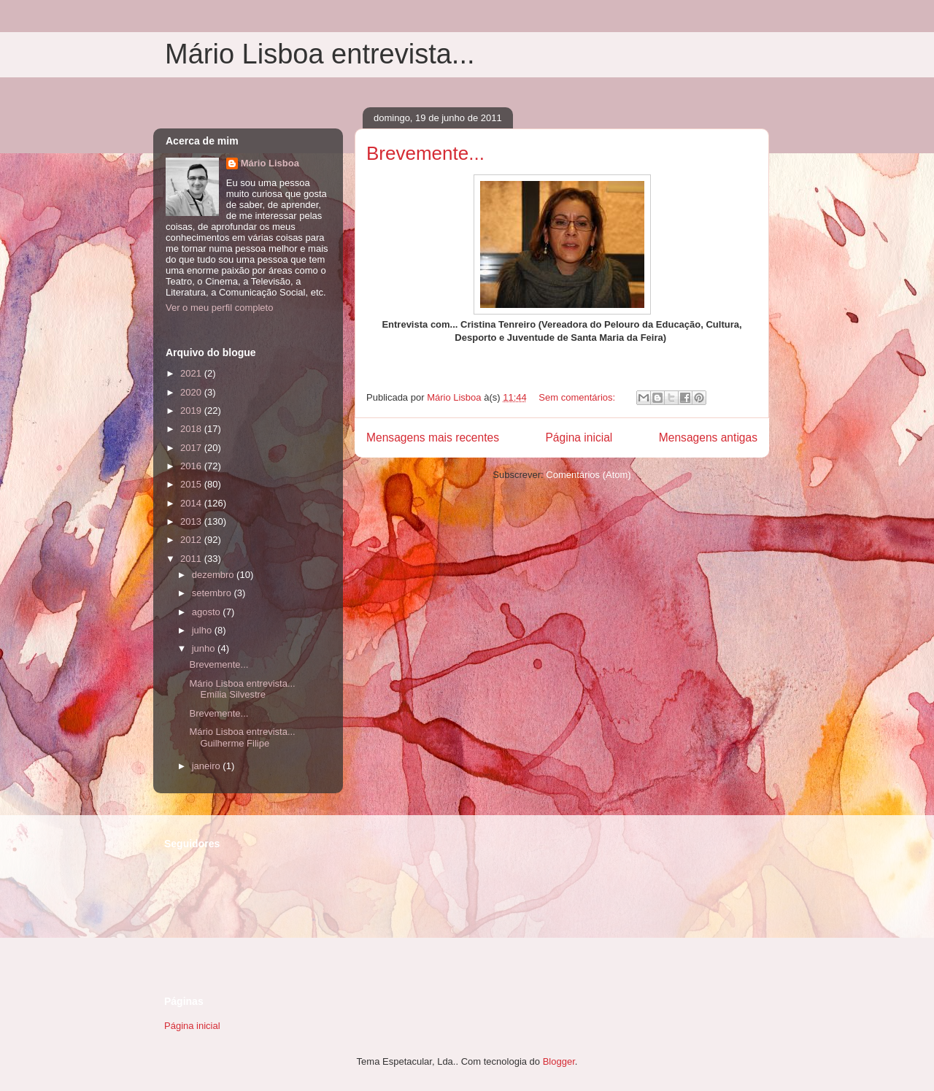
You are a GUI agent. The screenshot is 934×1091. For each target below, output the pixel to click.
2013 (192, 521)
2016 (192, 465)
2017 (192, 447)
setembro (213, 592)
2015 (192, 484)
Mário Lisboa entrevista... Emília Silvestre (242, 689)
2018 (192, 428)
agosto (207, 611)
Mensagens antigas (708, 437)
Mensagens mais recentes (432, 437)
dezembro (214, 574)
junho (204, 648)
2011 (192, 558)
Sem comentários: (578, 397)
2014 (192, 503)
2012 (192, 539)
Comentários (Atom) (588, 474)
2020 (192, 392)
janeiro (207, 765)
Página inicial (578, 437)
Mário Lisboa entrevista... (320, 54)
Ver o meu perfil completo (219, 307)
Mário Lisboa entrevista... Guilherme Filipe (242, 737)
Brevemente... (425, 153)
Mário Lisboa (270, 163)
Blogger (559, 1061)
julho (203, 630)
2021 (192, 373)
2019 (192, 410)
